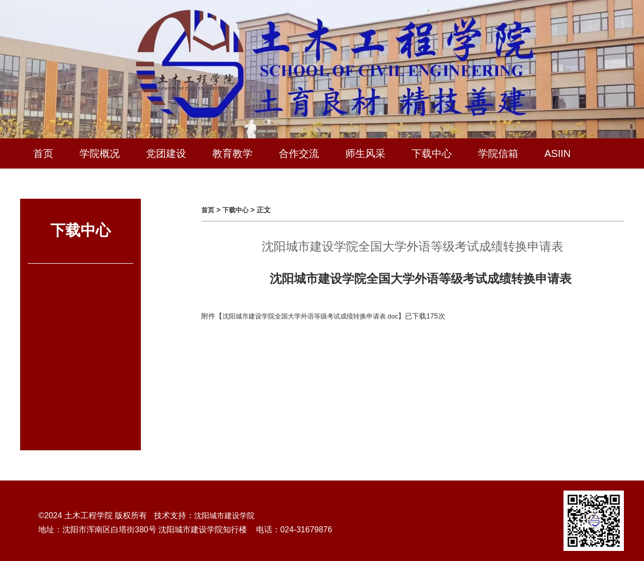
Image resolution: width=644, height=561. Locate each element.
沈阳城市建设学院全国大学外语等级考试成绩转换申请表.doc (317, 316)
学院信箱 (498, 153)
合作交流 (299, 153)
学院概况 (99, 153)
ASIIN (557, 153)
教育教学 (232, 153)
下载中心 (432, 153)
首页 (43, 153)
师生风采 (365, 153)
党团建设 (166, 153)
